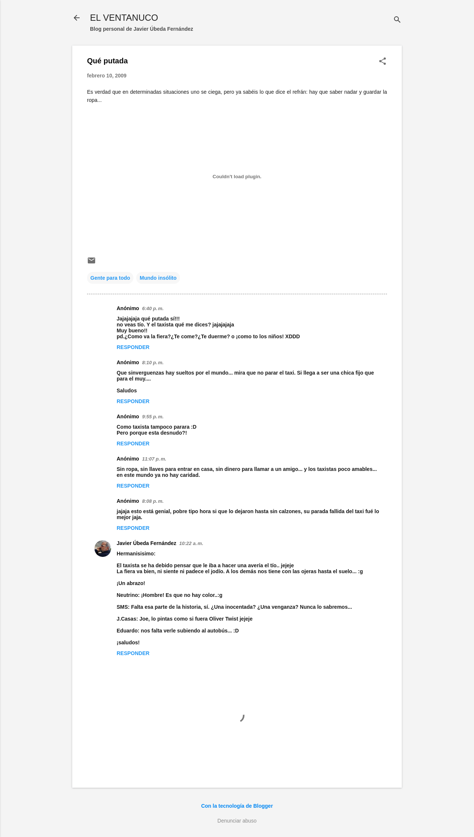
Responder (133, 347)
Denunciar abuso (237, 821)
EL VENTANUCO (124, 18)
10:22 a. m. (191, 543)
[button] (382, 62)
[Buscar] (397, 20)
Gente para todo (110, 278)
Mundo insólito (158, 278)
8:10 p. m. (153, 362)
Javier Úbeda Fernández (146, 543)
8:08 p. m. (153, 501)
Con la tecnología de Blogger (237, 806)
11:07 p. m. (154, 459)
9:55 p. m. (153, 416)
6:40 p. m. (153, 308)
